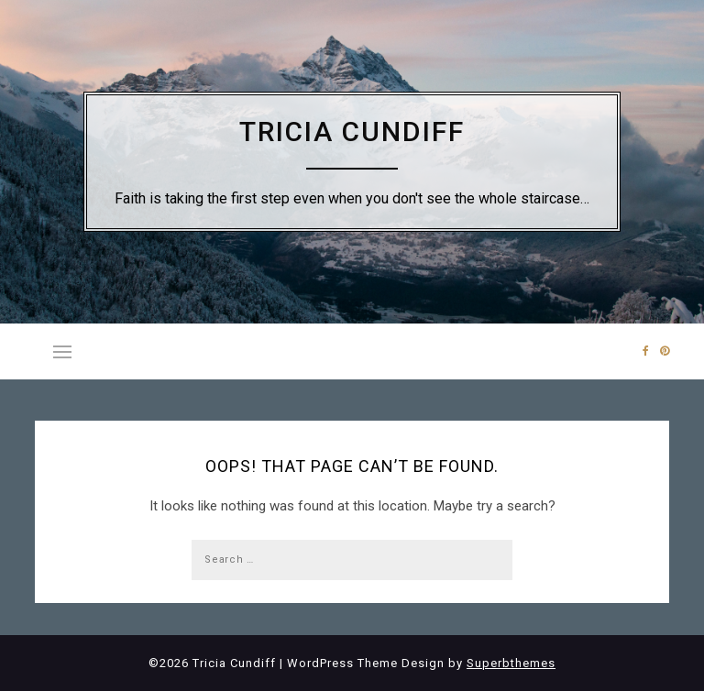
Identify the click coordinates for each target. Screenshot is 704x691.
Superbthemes (511, 663)
